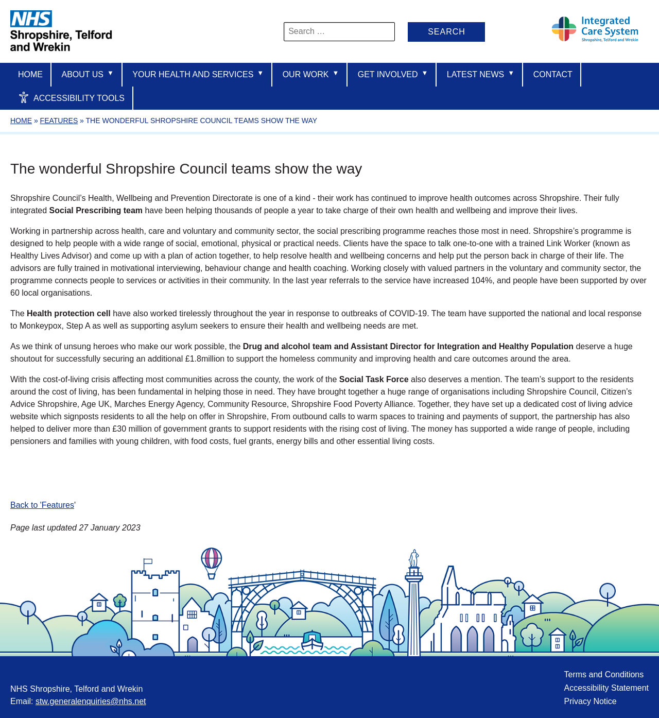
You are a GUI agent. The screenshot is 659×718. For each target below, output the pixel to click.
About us (87, 74)
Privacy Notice (590, 701)
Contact (553, 74)
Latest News (480, 74)
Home (30, 74)
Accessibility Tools (71, 97)
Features (59, 120)
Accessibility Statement (606, 687)
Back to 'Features (42, 505)
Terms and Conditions (604, 674)
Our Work (311, 74)
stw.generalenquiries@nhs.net (91, 701)
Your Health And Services (198, 74)
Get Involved (393, 74)
